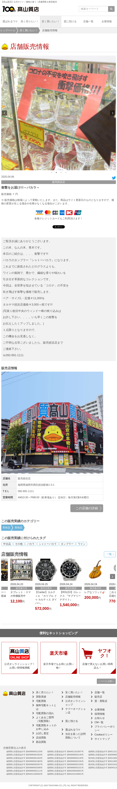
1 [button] (51, 172)
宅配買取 (41, 701)
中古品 (7, 544)
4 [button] (65, 172)
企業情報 (107, 21)
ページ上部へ (106, 681)
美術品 (6, 527)
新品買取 (41, 742)
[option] (58, 113)
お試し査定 (42, 733)
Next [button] (112, 112)
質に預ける (70, 21)
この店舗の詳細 (87, 508)
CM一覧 (99, 722)
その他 (19, 544)
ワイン (81, 544)
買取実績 (41, 696)
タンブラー (67, 544)
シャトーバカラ (48, 544)
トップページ (7, 30)
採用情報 (100, 714)
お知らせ (100, 718)
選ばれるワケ (10, 21)
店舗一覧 (88, 21)
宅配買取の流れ (45, 713)
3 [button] (61, 172)
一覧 (109, 554)
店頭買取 (41, 737)
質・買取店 (101, 701)
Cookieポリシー (104, 734)
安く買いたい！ (51, 21)
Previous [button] (4, 112)
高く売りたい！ (30, 21)
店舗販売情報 (73, 696)
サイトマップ (102, 739)
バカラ (31, 544)
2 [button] (56, 172)
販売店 (98, 696)
